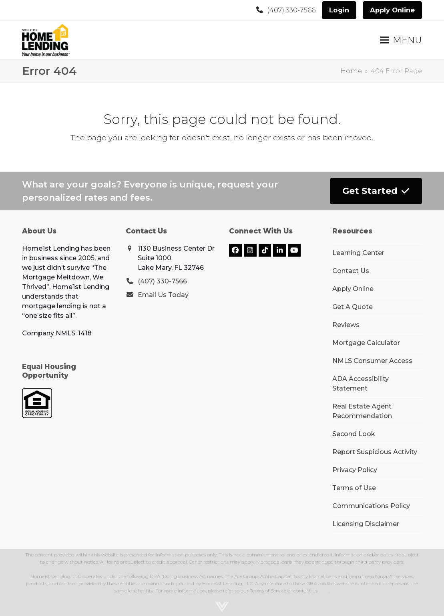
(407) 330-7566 (291, 10)
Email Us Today (163, 295)
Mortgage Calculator (366, 343)
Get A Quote (352, 307)
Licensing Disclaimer (365, 524)
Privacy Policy (354, 470)
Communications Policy (371, 506)
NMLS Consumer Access (372, 361)
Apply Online (392, 10)
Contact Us (350, 271)
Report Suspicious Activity (374, 452)
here (324, 591)
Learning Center (358, 253)
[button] (401, 40)
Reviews (346, 325)
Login (339, 10)
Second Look (353, 434)
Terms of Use (354, 488)
